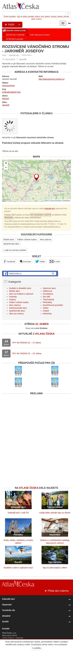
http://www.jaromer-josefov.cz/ (52, 79)
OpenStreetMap (56, 200)
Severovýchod (8, 85)
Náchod (5, 98)
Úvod (4, 55)
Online (45, 308)
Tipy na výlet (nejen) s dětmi (55, 568)
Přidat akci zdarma (56, 590)
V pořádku (36, 648)
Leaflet (45, 200)
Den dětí (46, 297)
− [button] (6, 168)
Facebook (9, 261)
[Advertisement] (36, 416)
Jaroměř (5, 105)
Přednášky (47, 302)
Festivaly (13, 297)
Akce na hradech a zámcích (21, 294)
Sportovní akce (49, 288)
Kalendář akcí (14, 55)
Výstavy (12, 299)
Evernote (25, 261)
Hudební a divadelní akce (20, 288)
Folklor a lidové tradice (27, 239)
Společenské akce (11, 244)
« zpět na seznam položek (14, 250)
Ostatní (46, 311)
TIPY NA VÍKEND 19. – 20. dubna (26, 353)
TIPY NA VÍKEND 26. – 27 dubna (26, 343)
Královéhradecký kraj (11, 92)
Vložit (13, 24)
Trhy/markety (48, 299)
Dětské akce (8, 239)
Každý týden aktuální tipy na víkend (54, 513)
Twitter (40, 261)
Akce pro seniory (16, 313)
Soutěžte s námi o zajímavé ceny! (18, 568)
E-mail (55, 261)
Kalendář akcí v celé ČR (18, 513)
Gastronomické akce (18, 308)
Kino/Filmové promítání (53, 305)
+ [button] (6, 163)
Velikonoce (47, 291)
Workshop (47, 313)
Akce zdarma (45, 239)
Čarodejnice (48, 294)
